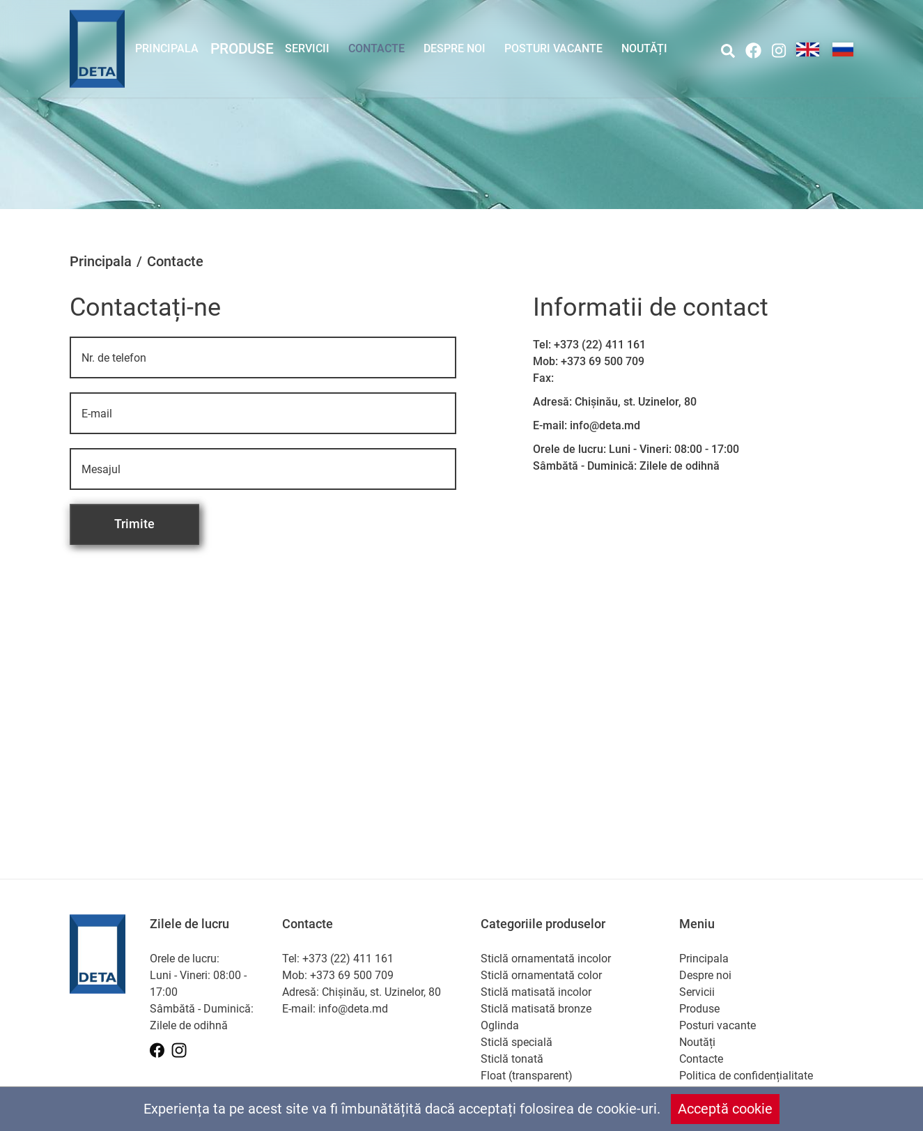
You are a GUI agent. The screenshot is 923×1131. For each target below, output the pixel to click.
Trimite (134, 523)
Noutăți (644, 48)
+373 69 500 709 (602, 361)
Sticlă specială (516, 1042)
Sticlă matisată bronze (536, 1008)
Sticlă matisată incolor (536, 992)
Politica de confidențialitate (746, 1075)
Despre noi (455, 48)
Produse (241, 48)
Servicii (307, 48)
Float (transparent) (527, 1075)
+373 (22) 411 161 (600, 344)
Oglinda (500, 1025)
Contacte (376, 48)
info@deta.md (605, 425)
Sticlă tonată (512, 1058)
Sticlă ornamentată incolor (546, 958)
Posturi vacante (553, 48)
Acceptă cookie (725, 1108)
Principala (167, 48)
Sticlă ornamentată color (541, 975)
